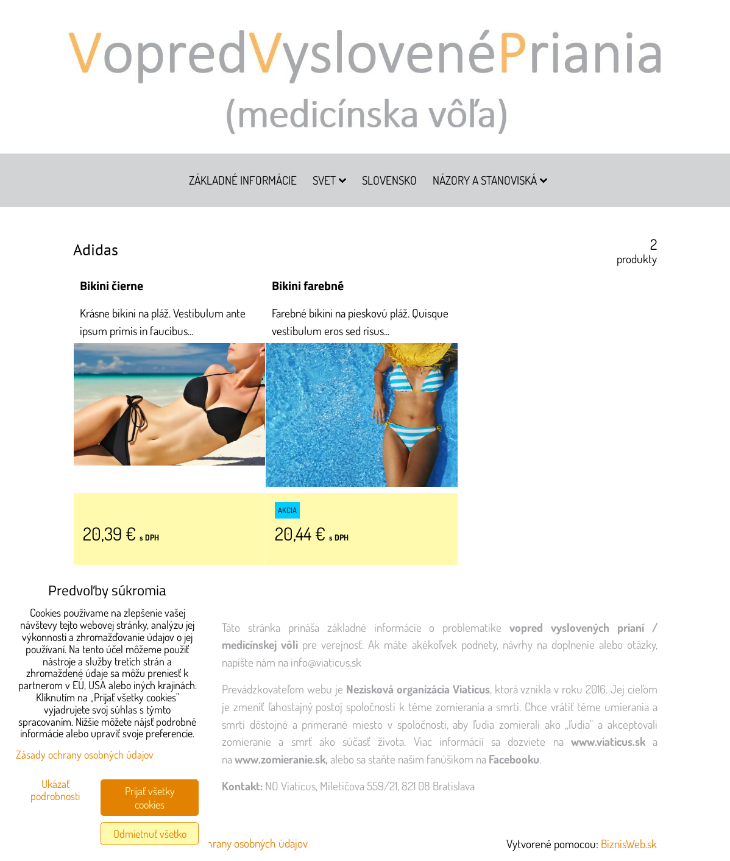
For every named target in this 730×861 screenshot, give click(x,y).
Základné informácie (243, 180)
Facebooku (514, 759)
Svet (329, 180)
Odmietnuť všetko (149, 833)
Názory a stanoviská (490, 180)
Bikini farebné (308, 286)
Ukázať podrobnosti (55, 790)
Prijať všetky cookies (150, 797)
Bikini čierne (111, 286)
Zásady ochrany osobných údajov (236, 843)
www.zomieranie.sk (280, 759)
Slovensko (389, 180)
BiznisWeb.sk (629, 843)
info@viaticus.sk (326, 662)
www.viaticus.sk (608, 741)
